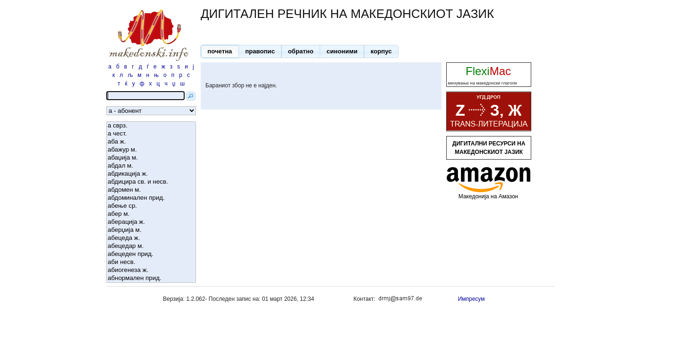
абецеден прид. (151, 254)
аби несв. (151, 262)
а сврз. (151, 126)
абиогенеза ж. (151, 270)
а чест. (151, 134)
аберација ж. (151, 222)
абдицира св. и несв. (151, 182)
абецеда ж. (151, 238)
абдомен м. (151, 190)
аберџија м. (151, 230)
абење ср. (151, 206)
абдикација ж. (151, 174)
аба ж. (151, 142)
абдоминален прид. (151, 198)
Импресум (471, 299)
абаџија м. (151, 158)
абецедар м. (151, 246)
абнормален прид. (151, 278)
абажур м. (151, 150)
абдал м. (151, 166)
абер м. (151, 214)
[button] (220, 51)
